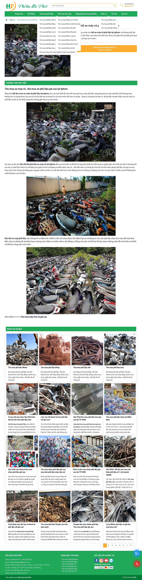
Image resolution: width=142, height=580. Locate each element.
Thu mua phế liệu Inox (69, 566)
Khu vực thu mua (64, 14)
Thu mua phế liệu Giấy (69, 569)
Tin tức (114, 14)
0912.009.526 (27, 559)
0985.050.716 (16, 559)
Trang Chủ (19, 14)
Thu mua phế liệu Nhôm (17, 367)
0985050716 (129, 6)
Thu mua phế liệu (46, 14)
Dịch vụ (104, 14)
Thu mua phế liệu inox (115, 367)
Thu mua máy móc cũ (69, 571)
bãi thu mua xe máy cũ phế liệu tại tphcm (30, 93)
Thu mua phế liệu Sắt (81, 367)
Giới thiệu (31, 14)
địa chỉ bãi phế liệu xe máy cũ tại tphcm (37, 164)
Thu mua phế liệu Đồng (50, 367)
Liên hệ (124, 14)
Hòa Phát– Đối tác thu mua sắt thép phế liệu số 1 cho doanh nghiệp (118, 472)
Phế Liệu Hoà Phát (24, 577)
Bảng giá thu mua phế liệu (86, 14)
